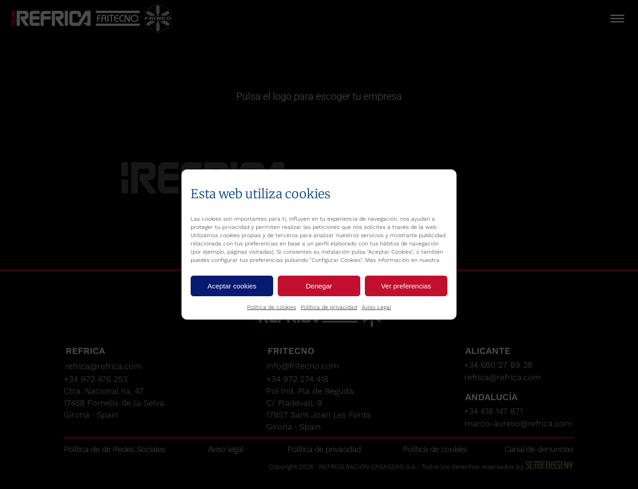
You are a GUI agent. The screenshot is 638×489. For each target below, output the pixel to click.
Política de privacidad (329, 307)
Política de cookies (271, 307)
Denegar (319, 286)
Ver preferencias (406, 286)
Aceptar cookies (232, 286)
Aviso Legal (376, 307)
